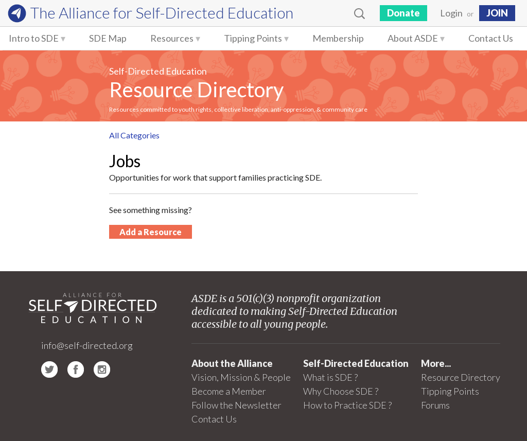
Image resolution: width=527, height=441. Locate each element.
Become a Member (228, 391)
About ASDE (413, 38)
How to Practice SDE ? (347, 405)
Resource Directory (196, 89)
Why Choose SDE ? (340, 391)
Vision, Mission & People (241, 377)
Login (451, 13)
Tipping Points (253, 38)
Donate (403, 13)
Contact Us (490, 38)
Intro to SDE (34, 38)
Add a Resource (150, 232)
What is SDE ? (330, 377)
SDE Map (108, 38)
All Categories (134, 135)
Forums (435, 405)
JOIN (497, 13)
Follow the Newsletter (236, 405)
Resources (172, 38)
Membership (338, 38)
